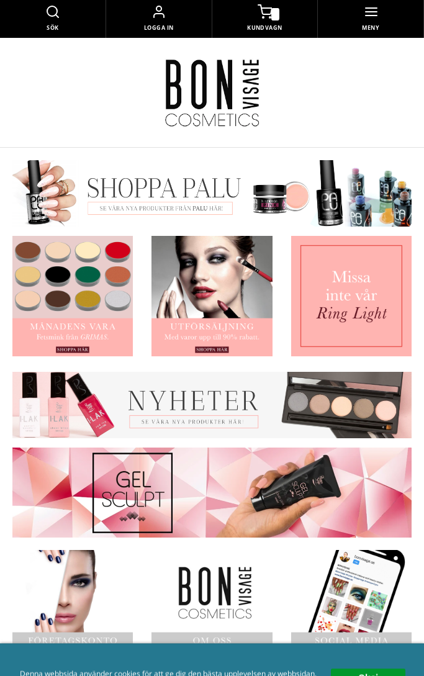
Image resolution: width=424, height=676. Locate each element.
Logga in (159, 28)
